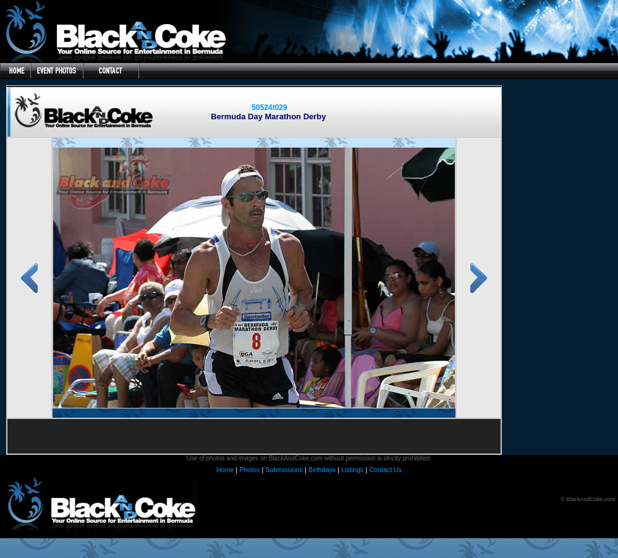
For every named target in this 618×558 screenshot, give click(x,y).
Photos (249, 469)
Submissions (283, 469)
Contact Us (385, 469)
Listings (352, 469)
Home (225, 469)
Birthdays (322, 469)
